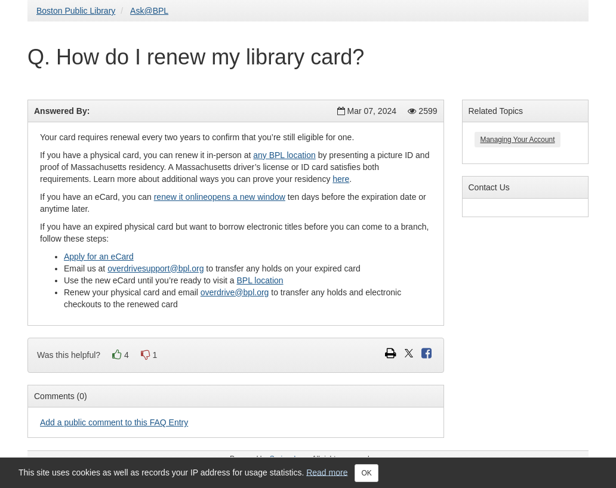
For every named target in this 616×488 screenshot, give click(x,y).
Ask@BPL (149, 11)
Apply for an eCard (99, 256)
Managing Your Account (518, 139)
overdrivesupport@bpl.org (155, 268)
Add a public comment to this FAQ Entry (114, 422)
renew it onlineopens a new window (219, 197)
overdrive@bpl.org (235, 292)
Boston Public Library (75, 11)
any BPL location (284, 155)
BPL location (259, 280)
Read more (326, 472)
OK (366, 473)
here (340, 179)
